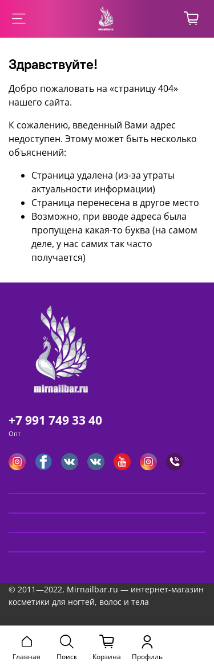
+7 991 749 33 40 (55, 420)
